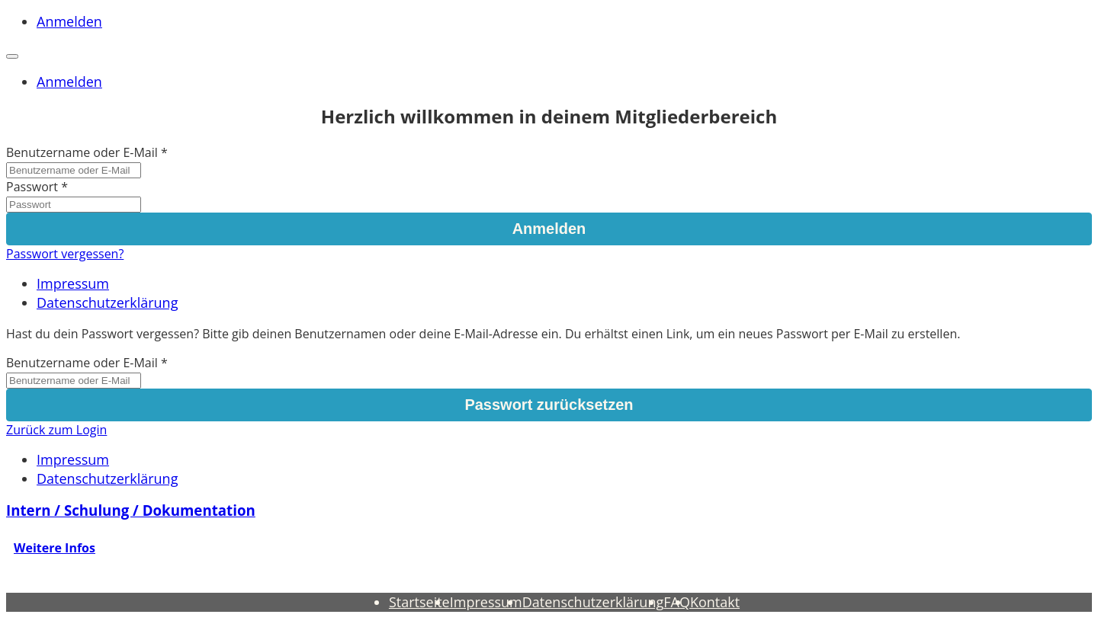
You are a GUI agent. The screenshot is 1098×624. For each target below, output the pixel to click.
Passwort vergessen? (65, 253)
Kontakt (715, 602)
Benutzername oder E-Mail (82, 152)
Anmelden (69, 21)
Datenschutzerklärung (107, 302)
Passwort (32, 186)
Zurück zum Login (56, 429)
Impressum (73, 283)
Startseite (419, 602)
